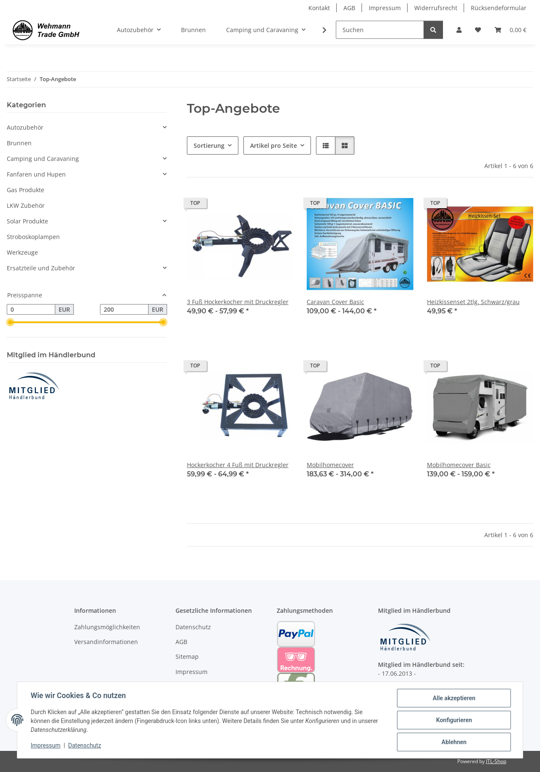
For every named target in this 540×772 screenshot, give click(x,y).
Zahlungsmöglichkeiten (107, 627)
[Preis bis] (124, 309)
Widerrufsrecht (435, 8)
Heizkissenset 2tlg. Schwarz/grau (473, 302)
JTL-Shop (496, 761)
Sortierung (209, 145)
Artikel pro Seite (273, 145)
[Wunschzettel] (478, 29)
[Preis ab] (31, 309)
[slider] (10, 323)
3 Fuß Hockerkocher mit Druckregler (238, 302)
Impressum (45, 745)
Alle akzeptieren (453, 698)
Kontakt (319, 8)
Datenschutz (84, 745)
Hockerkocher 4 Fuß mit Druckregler (238, 465)
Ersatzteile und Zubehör (41, 268)
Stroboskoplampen (33, 237)
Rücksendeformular (498, 8)
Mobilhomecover (330, 465)
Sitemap (187, 656)
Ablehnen (453, 742)
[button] (459, 29)
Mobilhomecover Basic (459, 465)
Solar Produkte (27, 221)
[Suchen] (380, 30)
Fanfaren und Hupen (36, 174)
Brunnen (19, 143)
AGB (349, 8)
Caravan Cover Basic (335, 302)
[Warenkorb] (510, 29)
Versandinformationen (106, 642)
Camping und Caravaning (43, 159)
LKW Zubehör (26, 205)
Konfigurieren (454, 720)
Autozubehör (25, 127)
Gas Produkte (25, 190)
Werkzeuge (22, 252)
